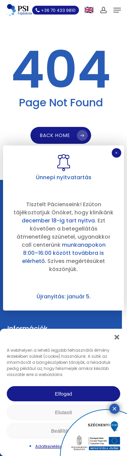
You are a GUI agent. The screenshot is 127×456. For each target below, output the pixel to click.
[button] (116, 337)
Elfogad (63, 394)
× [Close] (116, 153)
